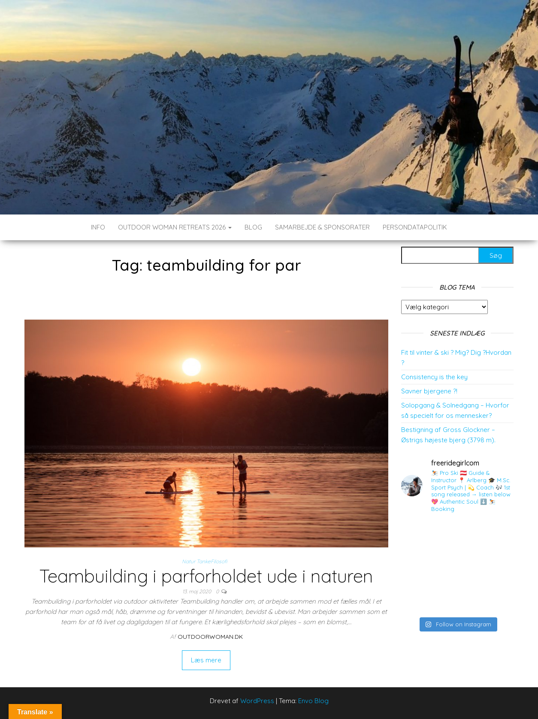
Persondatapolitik (415, 227)
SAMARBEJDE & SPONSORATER (322, 227)
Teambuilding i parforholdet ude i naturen (206, 576)
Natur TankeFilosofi (204, 561)
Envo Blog (313, 701)
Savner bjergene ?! (429, 391)
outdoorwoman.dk (210, 636)
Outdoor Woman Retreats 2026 (175, 227)
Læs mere (206, 660)
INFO (98, 227)
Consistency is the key (434, 377)
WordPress (257, 701)
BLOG (253, 227)
